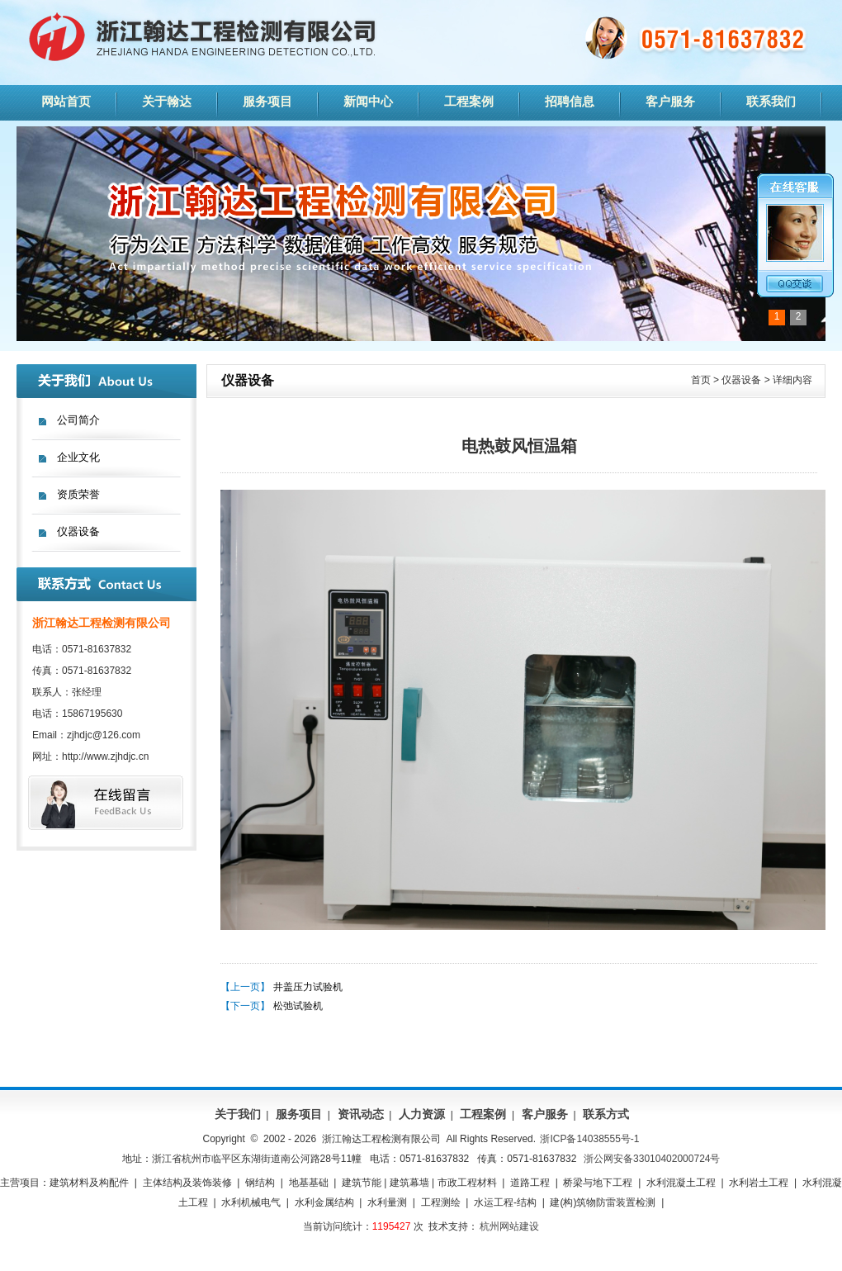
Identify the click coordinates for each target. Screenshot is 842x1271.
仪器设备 (78, 531)
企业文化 (78, 457)
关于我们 (238, 1114)
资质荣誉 (78, 494)
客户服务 (670, 101)
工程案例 (469, 101)
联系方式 (606, 1114)
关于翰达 (167, 101)
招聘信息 (569, 101)
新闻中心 (368, 101)
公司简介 (78, 420)
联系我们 (771, 101)
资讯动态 (361, 1114)
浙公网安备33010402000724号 (652, 1158)
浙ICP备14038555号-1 (589, 1139)
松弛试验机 (298, 1006)
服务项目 (267, 101)
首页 (701, 380)
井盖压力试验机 (308, 987)
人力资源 (422, 1114)
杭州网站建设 (509, 1226)
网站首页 (66, 101)
